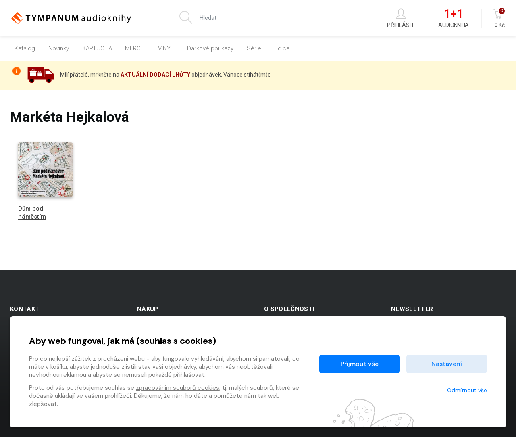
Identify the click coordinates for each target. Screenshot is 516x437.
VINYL (166, 48)
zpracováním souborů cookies (177, 388)
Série (254, 48)
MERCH (135, 48)
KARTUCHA (97, 48)
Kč (499, 18)
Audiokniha (453, 18)
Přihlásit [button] (400, 18)
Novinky (58, 48)
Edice (282, 48)
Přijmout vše (360, 364)
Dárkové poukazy (210, 48)
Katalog (25, 48)
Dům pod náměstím (32, 212)
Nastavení (446, 364)
